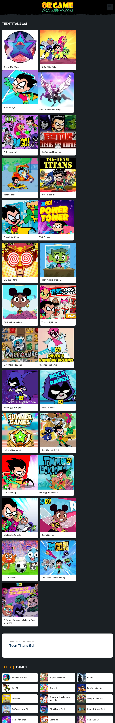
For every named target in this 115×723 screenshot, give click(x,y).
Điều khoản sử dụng (84, 712)
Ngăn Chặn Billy (48, 67)
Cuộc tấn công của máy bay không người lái (94, 408)
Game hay (46, 712)
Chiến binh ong (85, 365)
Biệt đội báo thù (48, 152)
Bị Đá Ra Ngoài (85, 67)
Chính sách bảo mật (63, 712)
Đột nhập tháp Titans (13, 365)
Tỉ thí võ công (85, 322)
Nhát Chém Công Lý (50, 365)
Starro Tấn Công (11, 67)
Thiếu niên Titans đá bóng (53, 407)
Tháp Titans (9, 195)
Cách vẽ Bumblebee (13, 237)
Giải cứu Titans (48, 195)
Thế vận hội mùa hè (12, 322)
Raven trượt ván (86, 280)
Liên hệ (99, 712)
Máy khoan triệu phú (88, 237)
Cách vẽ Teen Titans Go (89, 195)
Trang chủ (13, 429)
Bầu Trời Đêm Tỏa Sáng (14, 109)
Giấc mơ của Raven (12, 280)
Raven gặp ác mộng (50, 280)
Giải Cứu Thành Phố (50, 322)
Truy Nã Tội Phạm (49, 237)
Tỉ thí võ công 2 (48, 109)
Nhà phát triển (33, 712)
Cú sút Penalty (10, 407)
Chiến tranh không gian (89, 109)
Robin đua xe (9, 152)
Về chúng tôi (18, 712)
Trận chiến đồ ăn (86, 152)
